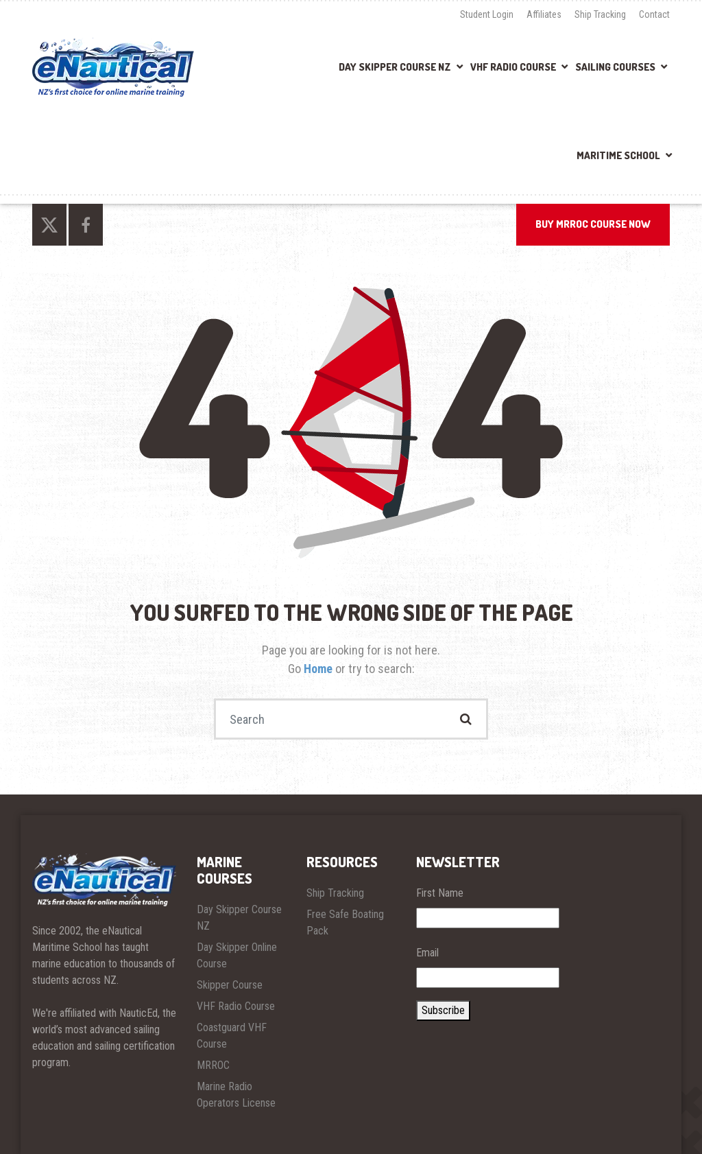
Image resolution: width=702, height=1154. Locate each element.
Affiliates (543, 14)
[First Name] (487, 918)
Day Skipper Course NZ (395, 66)
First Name (439, 892)
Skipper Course (230, 984)
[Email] (487, 977)
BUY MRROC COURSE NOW (593, 224)
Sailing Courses (615, 66)
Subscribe (443, 1010)
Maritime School (618, 155)
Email (427, 952)
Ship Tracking (600, 14)
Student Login (486, 14)
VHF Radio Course (513, 66)
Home (319, 668)
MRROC (213, 1065)
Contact (654, 14)
